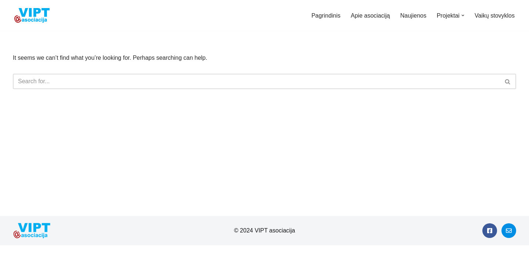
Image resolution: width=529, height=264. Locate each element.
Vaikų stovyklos (495, 15)
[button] (462, 15)
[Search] (256, 81)
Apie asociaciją (370, 15)
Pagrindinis (326, 15)
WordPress (71, 255)
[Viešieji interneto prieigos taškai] (34, 15)
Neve (12, 255)
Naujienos (413, 15)
